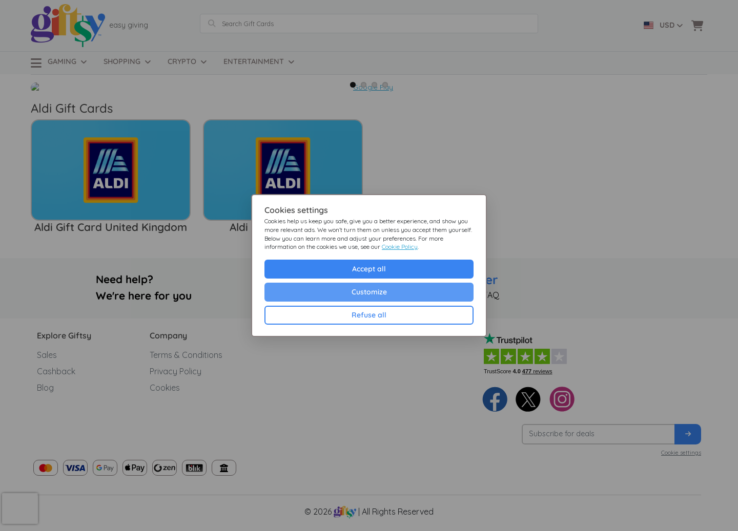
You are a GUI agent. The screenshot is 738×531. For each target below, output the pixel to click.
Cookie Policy (400, 246)
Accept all (369, 268)
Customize (369, 291)
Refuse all (369, 315)
